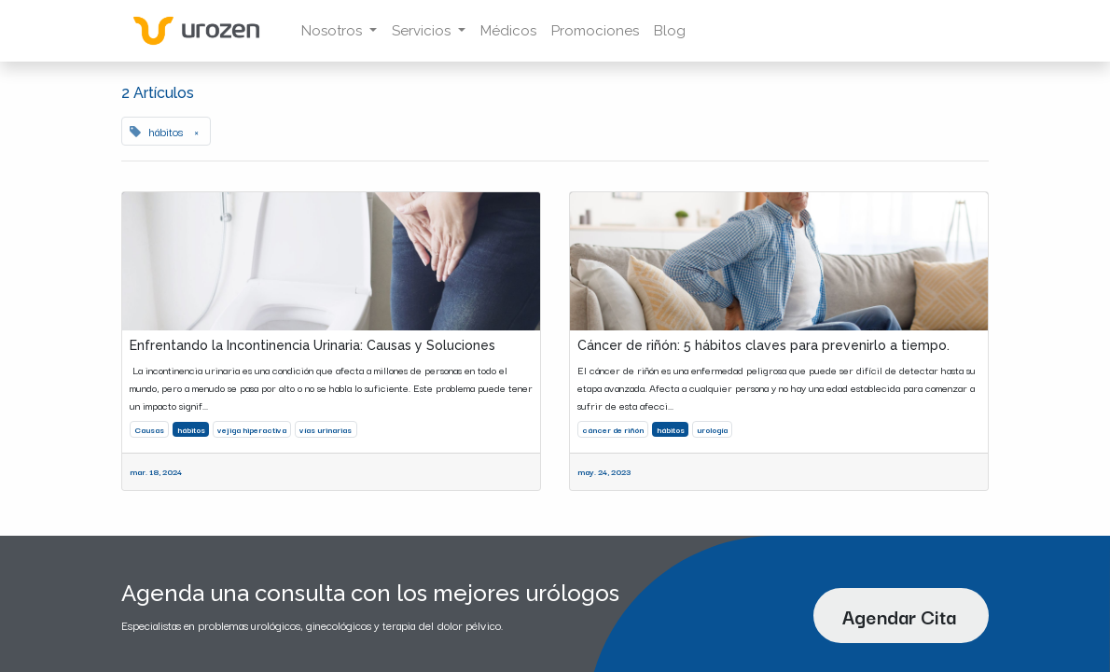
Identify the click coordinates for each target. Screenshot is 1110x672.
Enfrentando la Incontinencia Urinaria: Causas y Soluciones (312, 345)
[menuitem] (508, 31)
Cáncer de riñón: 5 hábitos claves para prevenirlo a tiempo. (763, 345)
